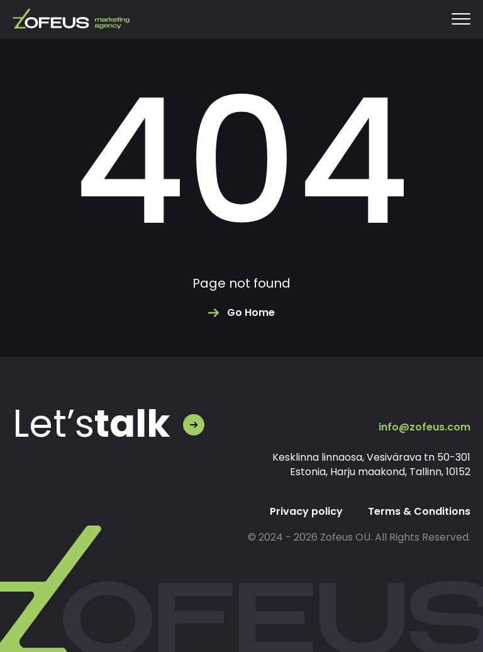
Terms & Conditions (419, 511)
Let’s (91, 423)
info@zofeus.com (424, 427)
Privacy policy (306, 511)
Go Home (251, 312)
